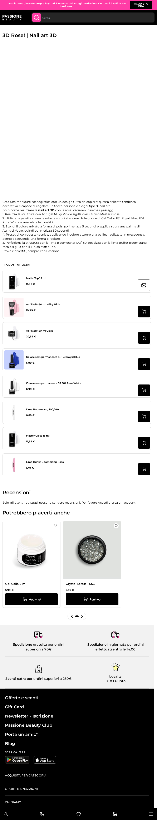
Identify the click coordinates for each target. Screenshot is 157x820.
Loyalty (115, 676)
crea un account (124, 502)
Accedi (103, 502)
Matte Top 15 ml (36, 278)
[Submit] (36, 17)
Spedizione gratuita (30, 645)
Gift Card (14, 706)
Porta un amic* (21, 734)
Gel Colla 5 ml (15, 584)
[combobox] (92, 17)
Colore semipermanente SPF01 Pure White (53, 383)
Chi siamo (13, 802)
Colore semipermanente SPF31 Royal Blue (53, 356)
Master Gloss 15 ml (37, 435)
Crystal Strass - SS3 (80, 584)
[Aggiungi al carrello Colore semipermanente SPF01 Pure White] (144, 390)
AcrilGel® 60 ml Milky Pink (43, 304)
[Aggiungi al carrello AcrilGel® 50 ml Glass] (144, 338)
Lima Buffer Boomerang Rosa (45, 461)
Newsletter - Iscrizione (29, 716)
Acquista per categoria (25, 775)
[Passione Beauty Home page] (12, 17)
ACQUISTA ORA (141, 5)
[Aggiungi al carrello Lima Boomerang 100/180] (144, 416)
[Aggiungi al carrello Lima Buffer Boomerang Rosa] (144, 469)
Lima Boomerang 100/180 (42, 409)
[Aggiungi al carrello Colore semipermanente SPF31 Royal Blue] (144, 364)
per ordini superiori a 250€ (49, 679)
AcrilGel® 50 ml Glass (39, 330)
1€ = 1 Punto (115, 681)
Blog (10, 743)
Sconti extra (15, 679)
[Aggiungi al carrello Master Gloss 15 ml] (144, 443)
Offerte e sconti (21, 697)
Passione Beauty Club (28, 725)
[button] (71, 616)
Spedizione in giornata (106, 645)
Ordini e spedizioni (21, 789)
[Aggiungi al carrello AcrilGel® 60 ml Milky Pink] (144, 311)
